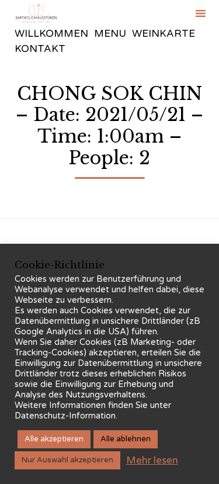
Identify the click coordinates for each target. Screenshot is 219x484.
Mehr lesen (152, 460)
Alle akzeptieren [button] (54, 439)
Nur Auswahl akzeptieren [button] (67, 460)
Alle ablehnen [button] (125, 439)
